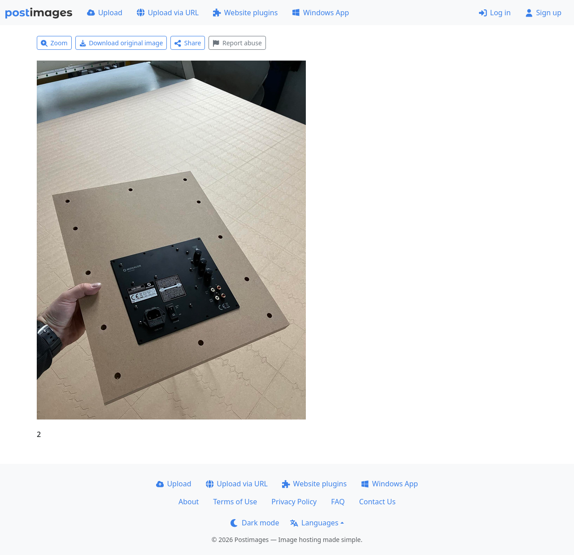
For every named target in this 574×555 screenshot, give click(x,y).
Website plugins (245, 12)
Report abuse (237, 43)
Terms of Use (235, 502)
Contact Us (377, 502)
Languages (314, 523)
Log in (495, 12)
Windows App (320, 12)
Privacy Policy (294, 502)
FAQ (337, 502)
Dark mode (254, 523)
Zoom (54, 43)
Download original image (121, 43)
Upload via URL (168, 12)
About (188, 502)
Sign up (543, 12)
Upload (104, 12)
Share (187, 43)
